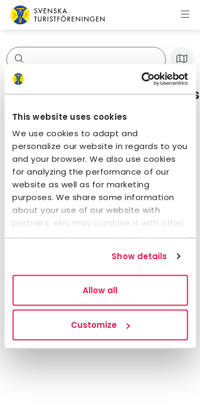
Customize (100, 325)
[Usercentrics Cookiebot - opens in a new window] (142, 79)
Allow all (100, 289)
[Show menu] (185, 15)
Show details (139, 256)
